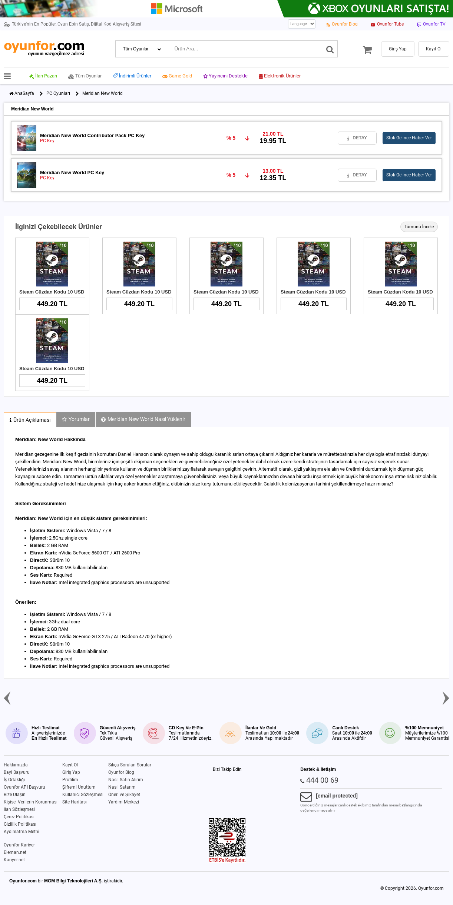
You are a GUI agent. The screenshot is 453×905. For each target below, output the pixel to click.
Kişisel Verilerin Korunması (30, 802)
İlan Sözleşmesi (19, 809)
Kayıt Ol (70, 765)
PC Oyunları (58, 93)
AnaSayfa (24, 93)
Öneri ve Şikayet (124, 794)
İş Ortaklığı (14, 779)
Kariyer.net (14, 859)
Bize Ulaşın (15, 794)
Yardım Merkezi (123, 802)
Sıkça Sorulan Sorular (129, 765)
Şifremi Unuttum (79, 787)
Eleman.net (15, 852)
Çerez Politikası (19, 816)
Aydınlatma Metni (21, 831)
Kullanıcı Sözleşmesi (82, 794)
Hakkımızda (16, 765)
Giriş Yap (71, 772)
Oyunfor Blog (121, 772)
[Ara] (330, 48)
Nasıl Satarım (122, 787)
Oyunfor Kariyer (19, 845)
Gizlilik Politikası (20, 824)
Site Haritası (74, 802)
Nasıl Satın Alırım (125, 779)
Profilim (70, 779)
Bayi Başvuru (17, 772)
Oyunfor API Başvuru (24, 787)
